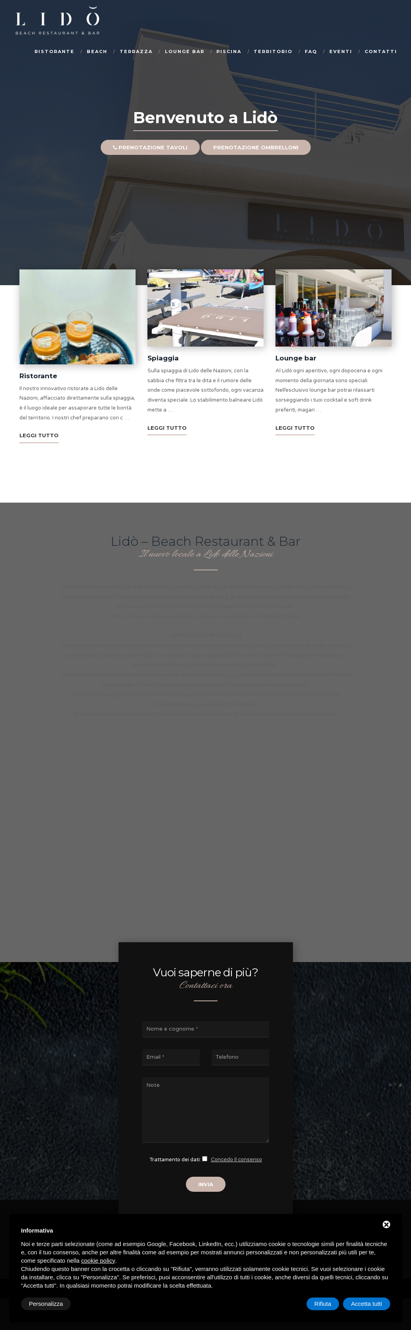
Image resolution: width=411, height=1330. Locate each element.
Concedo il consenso (236, 1160)
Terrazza (136, 51)
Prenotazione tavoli (150, 163)
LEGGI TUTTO (39, 435)
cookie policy (98, 1260)
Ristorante (54, 51)
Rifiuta (322, 1303)
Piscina (228, 51)
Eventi (340, 51)
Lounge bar (185, 51)
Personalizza (46, 1303)
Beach (97, 51)
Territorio (273, 51)
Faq (311, 51)
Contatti (381, 51)
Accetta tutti (366, 1303)
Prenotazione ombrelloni (255, 163)
